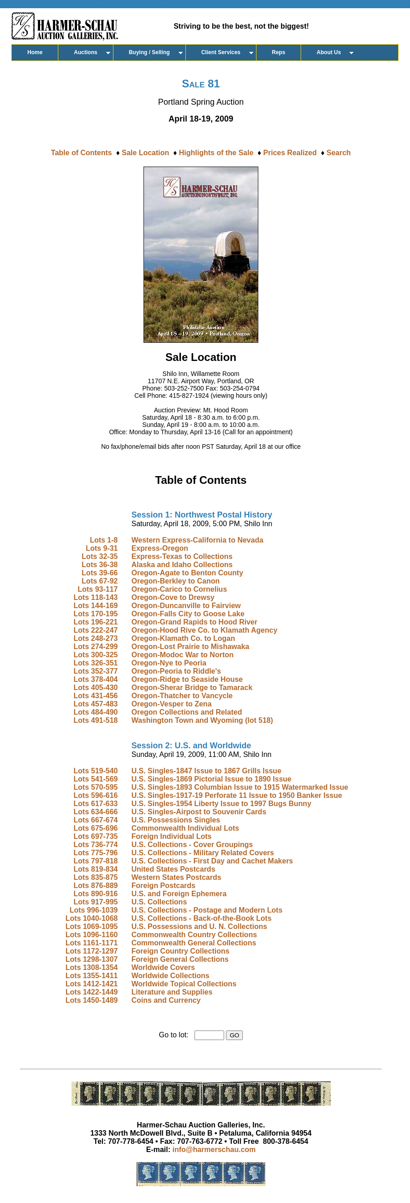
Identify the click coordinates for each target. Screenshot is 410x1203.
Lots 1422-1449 (92, 992)
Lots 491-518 (96, 720)
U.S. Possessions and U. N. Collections (199, 926)
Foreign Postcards (163, 885)
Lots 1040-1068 (92, 918)
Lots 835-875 (96, 877)
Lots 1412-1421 (92, 984)
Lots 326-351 (96, 663)
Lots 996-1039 (94, 910)
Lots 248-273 (96, 638)
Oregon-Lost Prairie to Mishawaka (190, 646)
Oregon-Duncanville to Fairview (186, 605)
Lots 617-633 (96, 803)
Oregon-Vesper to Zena (171, 704)
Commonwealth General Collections (193, 943)
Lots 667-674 (96, 820)
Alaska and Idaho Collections (181, 565)
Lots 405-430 (96, 687)
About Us (329, 52)
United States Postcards (173, 869)
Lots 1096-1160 (92, 935)
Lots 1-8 (104, 540)
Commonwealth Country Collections (194, 935)
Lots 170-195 (96, 614)
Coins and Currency (165, 1000)
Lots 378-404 (96, 679)
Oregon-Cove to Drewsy (172, 597)
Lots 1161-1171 (92, 943)
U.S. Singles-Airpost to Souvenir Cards (198, 812)
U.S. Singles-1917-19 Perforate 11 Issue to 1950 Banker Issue (236, 795)
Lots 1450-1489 (92, 1000)
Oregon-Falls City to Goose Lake (187, 614)
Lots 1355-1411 (92, 976)
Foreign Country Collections (180, 951)
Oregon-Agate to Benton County (187, 573)
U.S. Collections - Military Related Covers (202, 853)
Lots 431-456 (96, 696)
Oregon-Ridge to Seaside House (186, 679)
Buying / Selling (149, 52)
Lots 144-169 (96, 605)
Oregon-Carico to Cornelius (179, 589)
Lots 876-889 (96, 885)
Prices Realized (290, 153)
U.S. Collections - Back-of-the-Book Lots (201, 918)
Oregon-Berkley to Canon (175, 581)
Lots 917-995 (96, 902)
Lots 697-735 (96, 836)
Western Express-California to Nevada (197, 540)
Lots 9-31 (102, 548)
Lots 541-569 (96, 779)
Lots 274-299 (96, 646)
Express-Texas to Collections (181, 556)
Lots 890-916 (96, 894)
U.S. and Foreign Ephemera (178, 894)
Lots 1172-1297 (92, 951)
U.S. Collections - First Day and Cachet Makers (212, 861)
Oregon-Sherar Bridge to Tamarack (191, 687)
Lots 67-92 (100, 581)
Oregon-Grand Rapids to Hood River (194, 622)
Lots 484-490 (96, 712)
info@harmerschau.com (214, 1149)
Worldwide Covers (163, 967)
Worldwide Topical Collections (183, 984)
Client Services (221, 52)
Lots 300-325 (96, 655)
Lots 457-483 (96, 704)
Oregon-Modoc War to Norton (182, 655)
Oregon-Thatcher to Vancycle (181, 696)
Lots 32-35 (100, 556)
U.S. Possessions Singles (175, 820)
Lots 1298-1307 (92, 959)
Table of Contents (81, 153)
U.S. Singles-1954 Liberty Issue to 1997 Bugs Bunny (221, 803)
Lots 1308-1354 (92, 967)
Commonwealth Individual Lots (185, 828)
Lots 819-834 (96, 869)
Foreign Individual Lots (171, 836)
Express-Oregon (159, 548)
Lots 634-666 (96, 812)
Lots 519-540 (96, 771)
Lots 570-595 (96, 787)
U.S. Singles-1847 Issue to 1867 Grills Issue (206, 771)
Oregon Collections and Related (186, 712)
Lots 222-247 (96, 630)
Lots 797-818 (96, 861)
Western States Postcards (176, 877)
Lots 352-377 (96, 671)
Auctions (85, 52)
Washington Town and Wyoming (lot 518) (202, 720)
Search (339, 153)
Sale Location (145, 153)
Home (34, 52)
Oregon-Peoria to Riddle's (176, 671)
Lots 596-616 (96, 795)
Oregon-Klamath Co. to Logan (183, 638)
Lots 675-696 (96, 828)
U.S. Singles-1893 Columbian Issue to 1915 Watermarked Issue (239, 787)
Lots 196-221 (96, 622)
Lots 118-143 (96, 597)
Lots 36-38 (100, 565)
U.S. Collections (159, 902)
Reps (278, 52)
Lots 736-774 (96, 844)
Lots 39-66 (100, 573)
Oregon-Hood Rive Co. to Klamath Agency (204, 630)
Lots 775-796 (96, 853)
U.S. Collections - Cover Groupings (192, 844)
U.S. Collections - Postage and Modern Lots (206, 910)
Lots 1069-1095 (92, 926)
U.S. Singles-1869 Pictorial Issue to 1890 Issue (211, 779)
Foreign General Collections (179, 959)
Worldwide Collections (170, 976)
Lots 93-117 (97, 589)
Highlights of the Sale (216, 153)
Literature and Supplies (171, 992)
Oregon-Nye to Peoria (168, 663)
